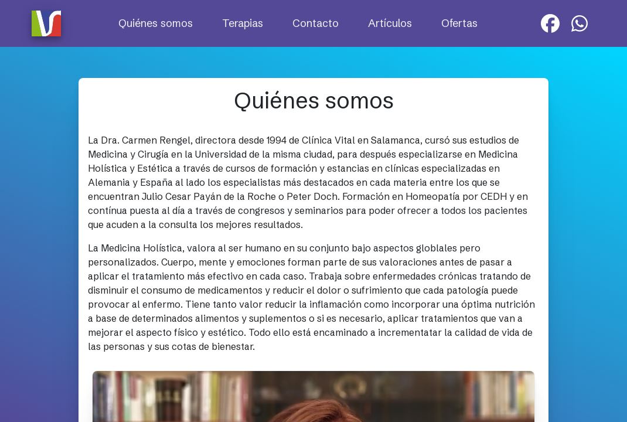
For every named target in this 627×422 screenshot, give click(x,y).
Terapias (242, 23)
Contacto (315, 23)
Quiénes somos (155, 23)
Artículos (390, 23)
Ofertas (459, 23)
